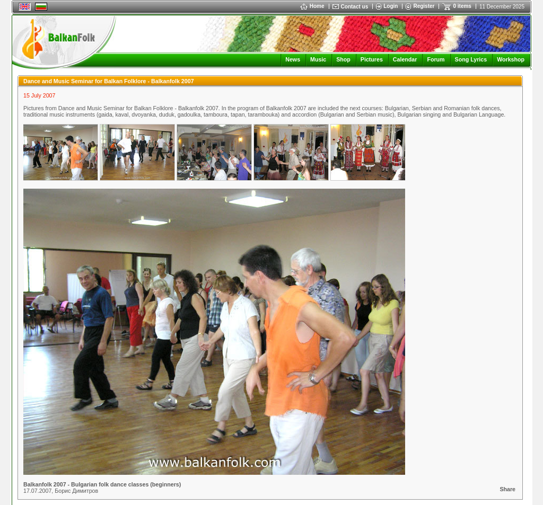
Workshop (510, 59)
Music (318, 59)
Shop (343, 59)
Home (312, 6)
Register (423, 6)
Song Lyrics (471, 59)
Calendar (405, 59)
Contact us (355, 7)
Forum (435, 59)
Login (390, 6)
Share (507, 489)
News (292, 59)
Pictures (372, 59)
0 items (462, 6)
